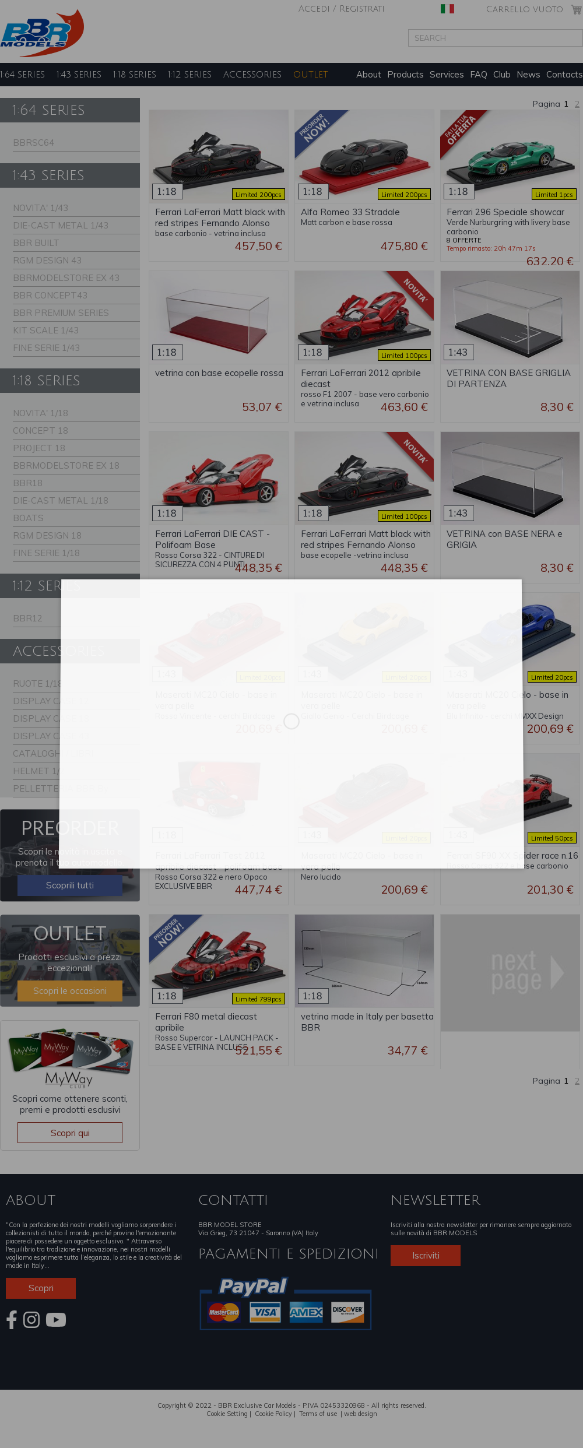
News (528, 74)
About (368, 74)
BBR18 (28, 482)
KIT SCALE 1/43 (46, 330)
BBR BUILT (36, 242)
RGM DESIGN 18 (47, 535)
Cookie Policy (273, 1414)
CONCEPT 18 (40, 430)
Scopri (41, 1288)
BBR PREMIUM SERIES (61, 312)
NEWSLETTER (435, 1200)
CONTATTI (233, 1200)
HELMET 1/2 (39, 770)
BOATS (28, 517)
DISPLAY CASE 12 (51, 701)
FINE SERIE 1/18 (46, 552)
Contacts (564, 74)
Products (405, 74)
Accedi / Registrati (341, 8)
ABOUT (30, 1200)
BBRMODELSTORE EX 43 (66, 277)
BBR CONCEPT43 (50, 295)
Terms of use (318, 1414)
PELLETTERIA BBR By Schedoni (60, 790)
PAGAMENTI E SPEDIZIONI (288, 1253)
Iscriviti (426, 1255)
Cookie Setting (227, 1414)
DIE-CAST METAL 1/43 (60, 225)
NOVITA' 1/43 (40, 207)
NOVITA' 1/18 (40, 413)
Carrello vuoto (524, 9)
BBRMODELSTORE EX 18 (66, 465)
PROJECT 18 (39, 448)
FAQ (478, 74)
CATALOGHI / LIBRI (53, 753)
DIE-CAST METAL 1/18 (60, 500)
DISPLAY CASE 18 (51, 718)
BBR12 (28, 618)
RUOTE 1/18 (38, 683)
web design (360, 1414)
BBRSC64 (33, 142)
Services (447, 74)
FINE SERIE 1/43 (46, 347)
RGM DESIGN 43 (47, 260)
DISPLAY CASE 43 (51, 735)
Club (502, 74)
